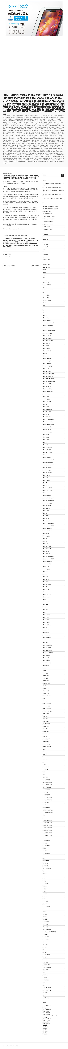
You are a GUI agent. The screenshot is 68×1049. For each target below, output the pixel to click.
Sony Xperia (45, 764)
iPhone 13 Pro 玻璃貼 (47, 432)
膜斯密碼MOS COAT (47, 1005)
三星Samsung (45, 766)
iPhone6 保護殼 (46, 673)
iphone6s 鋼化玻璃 (47, 695)
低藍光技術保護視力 (47, 787)
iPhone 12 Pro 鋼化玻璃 (48, 391)
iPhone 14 (45, 442)
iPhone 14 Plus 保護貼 (47, 447)
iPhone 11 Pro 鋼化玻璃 (48, 340)
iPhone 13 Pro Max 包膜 (48, 421)
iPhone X (44, 612)
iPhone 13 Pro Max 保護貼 (48, 419)
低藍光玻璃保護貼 (46, 789)
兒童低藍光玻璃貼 (46, 843)
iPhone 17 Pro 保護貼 (47, 561)
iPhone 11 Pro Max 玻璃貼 (48, 328)
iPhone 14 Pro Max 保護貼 (48, 459)
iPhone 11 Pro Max (47, 320)
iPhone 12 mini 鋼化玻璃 (48, 366)
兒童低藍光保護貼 (46, 840)
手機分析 (44, 878)
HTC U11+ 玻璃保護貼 (47, 290)
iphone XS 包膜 (46, 1021)
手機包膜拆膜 (45, 883)
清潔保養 (44, 916)
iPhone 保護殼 (46, 665)
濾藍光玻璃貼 (45, 926)
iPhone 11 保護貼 (46, 343)
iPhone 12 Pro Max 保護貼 (48, 373)
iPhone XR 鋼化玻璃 (47, 637)
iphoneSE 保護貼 (46, 739)
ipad (43, 310)
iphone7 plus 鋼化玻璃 (47, 711)
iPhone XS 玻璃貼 (46, 660)
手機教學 (44, 888)
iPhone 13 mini (46, 406)
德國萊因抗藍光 (46, 865)
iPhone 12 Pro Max (47, 371)
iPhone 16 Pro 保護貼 (47, 528)
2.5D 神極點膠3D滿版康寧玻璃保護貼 (50, 206)
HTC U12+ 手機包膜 (47, 300)
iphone (44, 312)
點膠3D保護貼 (46, 997)
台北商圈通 (45, 1029)
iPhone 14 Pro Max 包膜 (48, 462)
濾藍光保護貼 (45, 924)
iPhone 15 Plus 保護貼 (47, 487)
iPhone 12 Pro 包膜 (47, 386)
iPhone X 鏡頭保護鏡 (47, 624)
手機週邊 (44, 893)
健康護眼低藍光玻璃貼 (47, 822)
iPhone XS (45, 640)
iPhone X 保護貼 (46, 614)
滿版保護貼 (45, 919)
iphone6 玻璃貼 (46, 680)
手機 (43, 871)
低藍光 (44, 774)
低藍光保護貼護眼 (46, 779)
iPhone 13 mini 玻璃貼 (47, 411)
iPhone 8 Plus (45, 602)
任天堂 (44, 772)
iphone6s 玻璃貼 (46, 693)
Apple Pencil (45, 244)
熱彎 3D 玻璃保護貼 (47, 929)
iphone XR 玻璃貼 (46, 1012)
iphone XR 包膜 (46, 1011)
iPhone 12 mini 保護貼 (47, 358)
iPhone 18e (45, 586)
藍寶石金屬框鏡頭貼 (47, 967)
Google (44, 272)
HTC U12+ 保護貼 (46, 295)
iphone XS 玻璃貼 (46, 1020)
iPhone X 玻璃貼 (46, 619)
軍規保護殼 (45, 977)
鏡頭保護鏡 (45, 992)
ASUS (44, 249)
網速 (43, 949)
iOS (43, 307)
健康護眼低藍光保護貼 (47, 820)
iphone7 (44, 698)
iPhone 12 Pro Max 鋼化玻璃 (49, 381)
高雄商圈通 (45, 1026)
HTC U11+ (45, 287)
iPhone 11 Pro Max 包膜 (48, 325)
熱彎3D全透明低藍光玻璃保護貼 (49, 931)
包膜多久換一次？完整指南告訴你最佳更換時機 (53, 187)
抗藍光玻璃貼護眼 (46, 906)
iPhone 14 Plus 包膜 (47, 449)
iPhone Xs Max (46, 642)
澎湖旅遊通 (45, 1034)
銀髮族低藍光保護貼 (47, 987)
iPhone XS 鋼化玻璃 (47, 662)
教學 (43, 909)
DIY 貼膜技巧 (45, 254)
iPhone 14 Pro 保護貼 (47, 467)
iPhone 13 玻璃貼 (46, 439)
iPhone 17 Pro (46, 551)
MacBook (45, 754)
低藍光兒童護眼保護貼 (47, 782)
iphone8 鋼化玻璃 (46, 734)
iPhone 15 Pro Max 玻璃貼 (48, 500)
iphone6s (44, 685)
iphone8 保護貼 (46, 726)
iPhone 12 (45, 353)
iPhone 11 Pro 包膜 (47, 335)
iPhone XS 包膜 (46, 657)
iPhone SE (45, 607)
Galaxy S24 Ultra (46, 264)
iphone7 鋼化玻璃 (46, 723)
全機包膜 (44, 850)
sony (44, 761)
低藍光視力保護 (46, 802)
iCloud (44, 302)
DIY (43, 251)
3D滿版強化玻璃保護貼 (47, 224)
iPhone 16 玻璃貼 (46, 536)
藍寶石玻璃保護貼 (46, 964)
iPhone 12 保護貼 (46, 394)
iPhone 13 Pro (46, 414)
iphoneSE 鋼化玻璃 (47, 746)
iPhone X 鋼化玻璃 (47, 622)
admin (10, 173)
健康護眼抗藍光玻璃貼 (47, 827)
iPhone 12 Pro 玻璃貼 (47, 388)
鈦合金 (44, 982)
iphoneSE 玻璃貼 (46, 744)
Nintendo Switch (46, 756)
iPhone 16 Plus (46, 515)
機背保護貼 (45, 914)
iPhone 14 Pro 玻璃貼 (47, 472)
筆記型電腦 (45, 944)
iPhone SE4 (45, 609)
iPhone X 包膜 (46, 617)
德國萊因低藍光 (46, 863)
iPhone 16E (45, 538)
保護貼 (44, 817)
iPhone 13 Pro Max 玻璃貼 (48, 424)
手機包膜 (9, 254)
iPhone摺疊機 (45, 749)
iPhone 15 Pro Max (47, 495)
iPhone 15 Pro (46, 492)
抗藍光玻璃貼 (45, 903)
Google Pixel (45, 274)
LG (43, 751)
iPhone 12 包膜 (46, 396)
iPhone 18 (45, 574)
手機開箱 (44, 896)
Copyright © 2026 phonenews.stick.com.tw (12, 1045)
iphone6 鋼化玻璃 (46, 683)
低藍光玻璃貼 (45, 792)
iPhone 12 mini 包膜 (47, 361)
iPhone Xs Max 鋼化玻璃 (48, 652)
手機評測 (44, 891)
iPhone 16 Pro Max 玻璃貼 (48, 526)
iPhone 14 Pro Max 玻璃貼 (48, 465)
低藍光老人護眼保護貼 (47, 797)
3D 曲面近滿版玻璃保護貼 (48, 218)
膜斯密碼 (44, 959)
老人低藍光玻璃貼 (46, 954)
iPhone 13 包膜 (46, 437)
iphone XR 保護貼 (46, 1014)
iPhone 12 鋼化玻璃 (47, 401)
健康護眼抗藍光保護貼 (47, 825)
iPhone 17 (45, 541)
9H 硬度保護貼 (46, 234)
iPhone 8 (44, 599)
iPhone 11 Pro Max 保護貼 (48, 322)
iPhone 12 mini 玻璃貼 (47, 363)
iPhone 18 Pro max (47, 584)
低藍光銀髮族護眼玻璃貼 (48, 812)
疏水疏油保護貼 (46, 939)
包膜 (6, 254)
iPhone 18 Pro (46, 581)
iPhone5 (44, 668)
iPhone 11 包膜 (46, 345)
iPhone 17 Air (45, 543)
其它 (43, 855)
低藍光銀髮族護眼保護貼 (48, 810)
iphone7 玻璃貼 (46, 721)
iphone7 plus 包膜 (46, 706)
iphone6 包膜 (45, 678)
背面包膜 (44, 957)
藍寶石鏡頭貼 (45, 969)
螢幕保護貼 (45, 975)
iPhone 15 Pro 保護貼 (47, 503)
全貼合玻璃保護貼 (46, 853)
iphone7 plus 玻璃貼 (47, 708)
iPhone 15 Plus (46, 485)
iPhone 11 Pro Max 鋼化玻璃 (49, 330)
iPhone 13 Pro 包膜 (47, 429)
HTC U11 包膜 (46, 282)
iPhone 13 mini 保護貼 (47, 409)
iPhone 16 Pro (46, 518)
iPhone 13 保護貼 (46, 434)
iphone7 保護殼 (46, 713)
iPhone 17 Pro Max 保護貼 (48, 556)
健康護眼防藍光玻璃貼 (47, 835)
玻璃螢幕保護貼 (46, 936)
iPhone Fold (45, 604)
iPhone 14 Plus (46, 444)
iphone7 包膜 (45, 718)
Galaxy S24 (45, 262)
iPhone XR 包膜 (46, 632)
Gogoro (44, 269)
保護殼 (44, 815)
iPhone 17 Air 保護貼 (47, 546)
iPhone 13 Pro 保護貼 (47, 427)
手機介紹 (44, 873)
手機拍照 (44, 886)
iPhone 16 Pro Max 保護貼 (48, 523)
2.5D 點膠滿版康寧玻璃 (47, 213)
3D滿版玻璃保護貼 (46, 226)
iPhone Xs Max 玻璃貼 (47, 650)
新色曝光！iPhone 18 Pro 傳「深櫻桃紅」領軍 (52, 198)
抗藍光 (44, 898)
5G (43, 231)
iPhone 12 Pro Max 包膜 (48, 376)
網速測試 (44, 952)
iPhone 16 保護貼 (46, 533)
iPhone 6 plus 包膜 (47, 596)
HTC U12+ (45, 292)
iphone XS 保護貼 (46, 1023)
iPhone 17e (45, 571)
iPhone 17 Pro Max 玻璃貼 (48, 558)
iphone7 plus (45, 700)
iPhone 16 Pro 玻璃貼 (47, 531)
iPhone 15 (45, 482)
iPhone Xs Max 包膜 (47, 647)
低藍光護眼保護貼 (46, 804)
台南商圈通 (45, 1028)
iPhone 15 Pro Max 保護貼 (48, 498)
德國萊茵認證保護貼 (47, 868)
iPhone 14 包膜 (46, 477)
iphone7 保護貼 (46, 716)
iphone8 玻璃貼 (46, 731)
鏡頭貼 (44, 995)
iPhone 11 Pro (46, 317)
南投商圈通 (45, 1032)
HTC (44, 277)
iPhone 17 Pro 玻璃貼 (47, 563)
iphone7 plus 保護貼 (47, 703)
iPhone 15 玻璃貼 (46, 510)
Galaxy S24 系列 (46, 267)
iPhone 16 (45, 513)
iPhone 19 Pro (46, 589)
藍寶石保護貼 (45, 962)
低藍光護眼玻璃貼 (46, 807)
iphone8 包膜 (45, 728)
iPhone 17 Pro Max (47, 553)
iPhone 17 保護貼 (46, 566)
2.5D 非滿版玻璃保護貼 (47, 211)
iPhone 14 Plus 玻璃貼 (47, 452)
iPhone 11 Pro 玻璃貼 (47, 338)
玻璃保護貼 (45, 934)
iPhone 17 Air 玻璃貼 (47, 548)
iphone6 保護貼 (46, 675)
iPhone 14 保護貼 (46, 475)
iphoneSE (45, 736)
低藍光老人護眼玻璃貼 (47, 799)
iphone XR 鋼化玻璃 (47, 1009)
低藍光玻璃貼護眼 (46, 794)
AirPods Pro (45, 239)
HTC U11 (45, 279)
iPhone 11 (45, 315)
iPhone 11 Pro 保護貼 (47, 333)
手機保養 (44, 876)
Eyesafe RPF (45, 257)
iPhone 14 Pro (46, 454)
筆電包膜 (44, 947)
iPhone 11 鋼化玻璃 (47, 350)
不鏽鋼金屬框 (45, 769)
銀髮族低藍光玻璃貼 (47, 990)
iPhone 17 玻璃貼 (46, 569)
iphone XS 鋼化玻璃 (47, 1018)
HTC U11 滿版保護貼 (47, 284)
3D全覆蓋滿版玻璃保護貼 (48, 221)
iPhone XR (45, 627)
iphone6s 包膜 (46, 690)
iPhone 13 (45, 404)
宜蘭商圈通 (45, 1031)
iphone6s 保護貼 (46, 688)
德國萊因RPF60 (46, 860)
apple (44, 241)
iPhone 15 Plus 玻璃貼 (47, 490)
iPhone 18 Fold (46, 579)
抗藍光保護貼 (45, 901)
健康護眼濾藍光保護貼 (47, 830)
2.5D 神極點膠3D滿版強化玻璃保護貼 (50, 208)
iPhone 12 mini (46, 355)
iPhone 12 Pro (46, 368)
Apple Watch (45, 246)
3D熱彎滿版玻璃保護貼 (47, 229)
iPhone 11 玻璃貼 (46, 348)
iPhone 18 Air (45, 576)
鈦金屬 (44, 985)
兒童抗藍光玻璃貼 (46, 845)
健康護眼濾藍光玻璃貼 (47, 832)
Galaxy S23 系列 (46, 259)
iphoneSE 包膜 (46, 741)
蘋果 (43, 972)
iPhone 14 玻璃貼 (46, 480)
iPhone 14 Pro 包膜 (47, 470)
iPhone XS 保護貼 (46, 655)
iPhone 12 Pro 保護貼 (47, 383)
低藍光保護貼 (45, 777)
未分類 (44, 911)
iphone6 (44, 670)
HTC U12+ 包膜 (46, 297)
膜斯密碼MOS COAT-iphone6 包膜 (50, 1015)
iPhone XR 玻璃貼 (46, 635)
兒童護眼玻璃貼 (46, 848)
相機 (43, 942)
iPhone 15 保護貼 (46, 508)
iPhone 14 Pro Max (47, 457)
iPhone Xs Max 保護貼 (47, 645)
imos (44, 305)
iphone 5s (45, 591)
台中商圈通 (45, 1025)
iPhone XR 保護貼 (46, 630)
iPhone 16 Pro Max (47, 520)
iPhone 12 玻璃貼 (46, 399)
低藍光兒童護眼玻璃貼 (47, 784)
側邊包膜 (44, 838)
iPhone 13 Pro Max (47, 416)
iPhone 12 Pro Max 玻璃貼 (48, 378)
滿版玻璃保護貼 (46, 921)
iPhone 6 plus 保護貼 (47, 594)
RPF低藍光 (45, 759)
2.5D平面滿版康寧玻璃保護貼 (49, 216)
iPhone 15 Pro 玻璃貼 (47, 505)
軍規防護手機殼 (46, 980)
